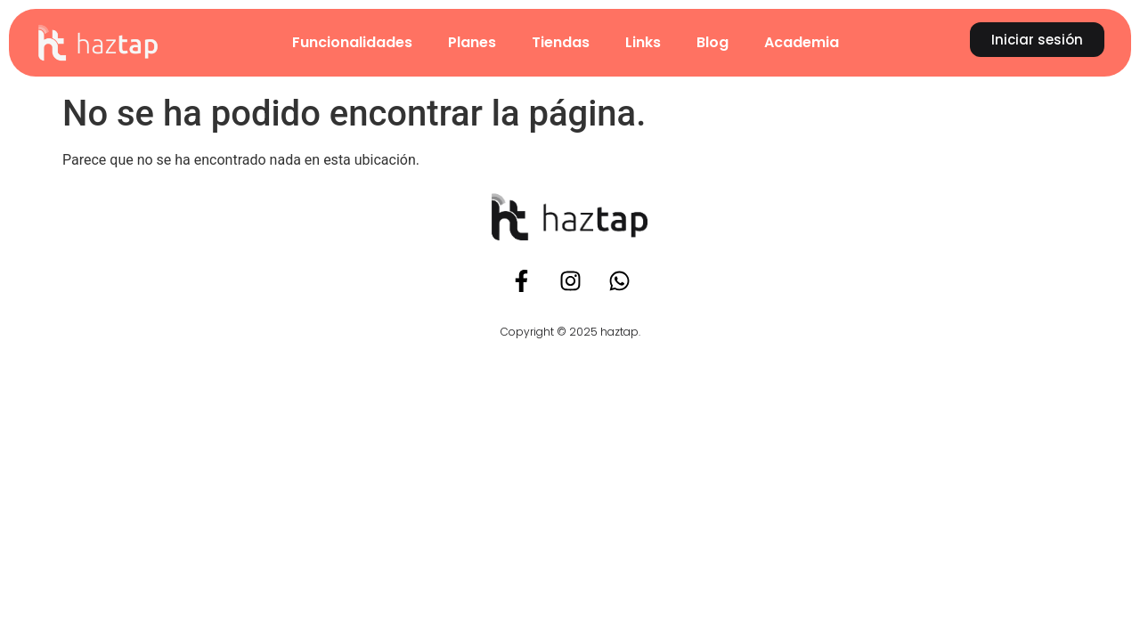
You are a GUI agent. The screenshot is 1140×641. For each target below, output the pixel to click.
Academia (801, 42)
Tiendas (561, 42)
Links (643, 42)
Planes (472, 42)
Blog (712, 42)
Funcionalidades (352, 42)
